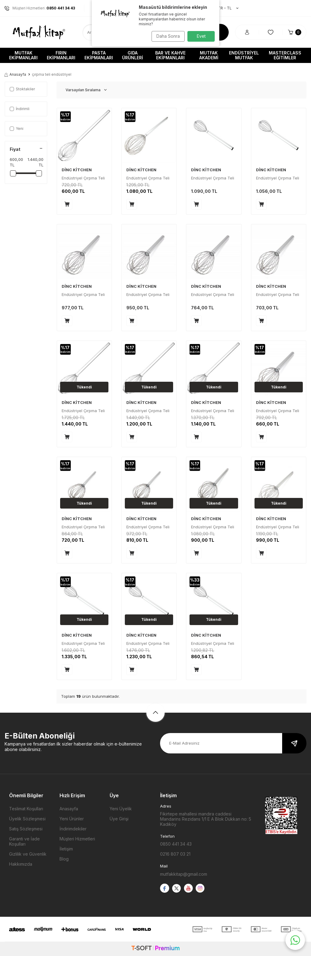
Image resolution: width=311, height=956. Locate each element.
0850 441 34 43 (176, 843)
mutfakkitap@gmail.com (183, 874)
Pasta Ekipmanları (98, 55)
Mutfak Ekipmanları (23, 55)
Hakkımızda (20, 864)
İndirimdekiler (73, 828)
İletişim (66, 848)
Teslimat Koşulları (26, 808)
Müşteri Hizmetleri (77, 838)
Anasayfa (15, 74)
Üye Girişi (119, 818)
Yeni (16, 128)
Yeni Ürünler (72, 818)
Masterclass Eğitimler (285, 55)
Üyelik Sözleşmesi (27, 818)
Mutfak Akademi (208, 55)
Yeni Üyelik (121, 808)
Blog (64, 858)
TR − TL (225, 8)
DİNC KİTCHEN (77, 169)
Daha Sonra (166, 36)
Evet (201, 36)
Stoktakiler (22, 89)
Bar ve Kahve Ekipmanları (170, 55)
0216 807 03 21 (175, 854)
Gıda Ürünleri (132, 55)
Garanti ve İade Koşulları (24, 841)
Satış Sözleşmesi (26, 828)
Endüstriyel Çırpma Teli (212, 178)
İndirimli (19, 108)
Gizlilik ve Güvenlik (27, 854)
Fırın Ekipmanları (61, 55)
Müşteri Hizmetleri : (40, 8)
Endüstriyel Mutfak (244, 55)
